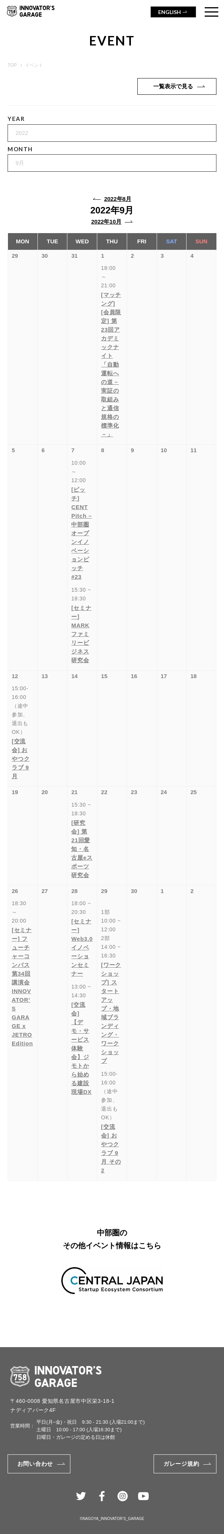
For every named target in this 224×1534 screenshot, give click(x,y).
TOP (12, 65)
